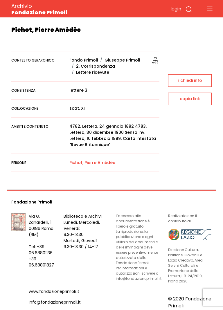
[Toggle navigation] (209, 8)
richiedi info (190, 80)
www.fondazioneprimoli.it (54, 291)
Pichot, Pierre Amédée (92, 162)
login (175, 9)
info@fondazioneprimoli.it (55, 302)
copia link (190, 99)
